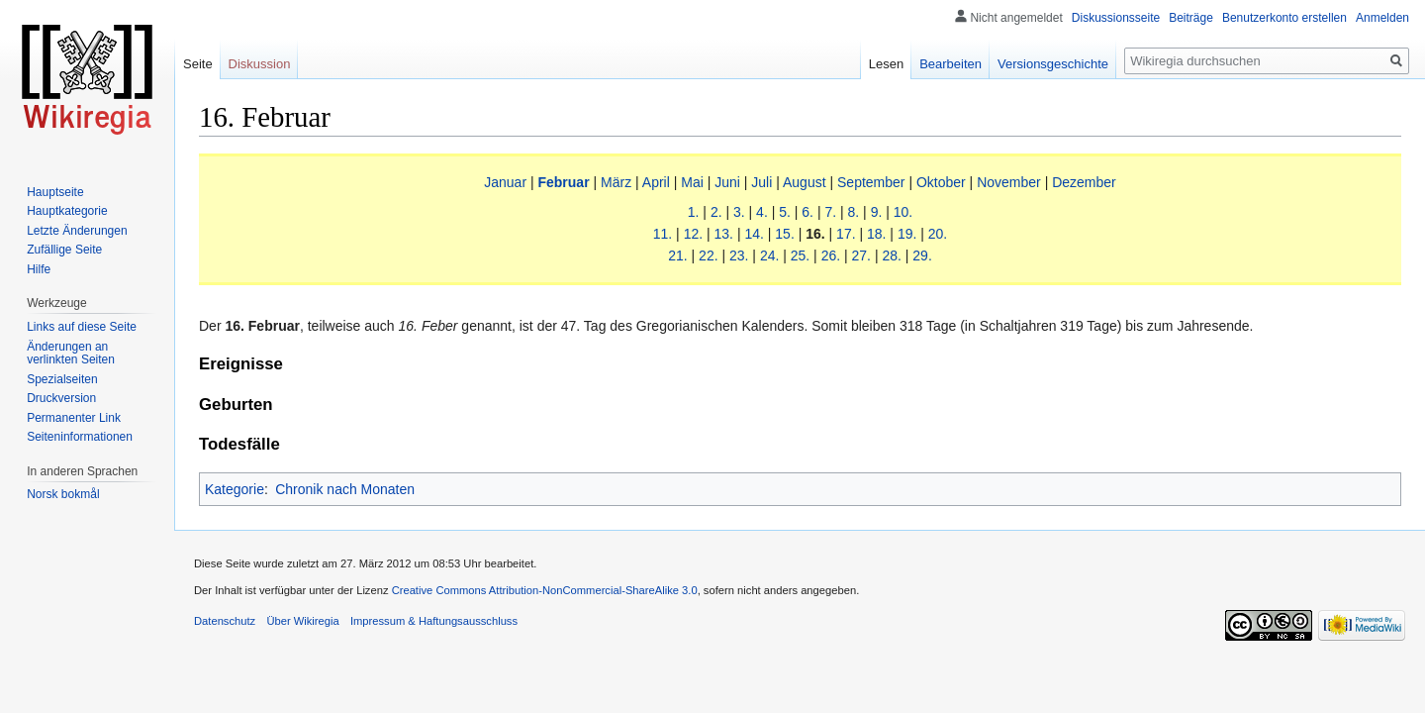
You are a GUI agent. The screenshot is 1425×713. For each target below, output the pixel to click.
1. (694, 212)
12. (693, 234)
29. (921, 255)
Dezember (1084, 182)
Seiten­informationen (80, 437)
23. (738, 255)
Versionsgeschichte (1053, 63)
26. (830, 255)
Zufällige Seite (64, 249)
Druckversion (61, 398)
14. (753, 234)
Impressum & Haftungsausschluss (434, 621)
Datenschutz (224, 621)
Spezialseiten (62, 379)
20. (937, 234)
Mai (692, 182)
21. (677, 255)
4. (762, 212)
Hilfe (38, 269)
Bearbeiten (950, 63)
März (616, 182)
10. (903, 212)
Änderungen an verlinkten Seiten (71, 353)
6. (807, 212)
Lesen (886, 63)
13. (723, 234)
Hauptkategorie (67, 211)
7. (830, 212)
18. (876, 234)
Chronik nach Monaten (345, 489)
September (870, 182)
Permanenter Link (74, 418)
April (656, 182)
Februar (563, 182)
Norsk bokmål (63, 494)
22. (708, 255)
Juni (727, 182)
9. (877, 212)
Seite (198, 63)
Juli (761, 182)
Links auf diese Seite (82, 327)
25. (800, 255)
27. (861, 255)
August (804, 182)
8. (854, 212)
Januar (505, 182)
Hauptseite (55, 192)
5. (785, 212)
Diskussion (260, 63)
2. (716, 212)
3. (739, 212)
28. (891, 255)
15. (784, 234)
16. (815, 234)
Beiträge (1191, 18)
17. (845, 234)
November (1009, 182)
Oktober (941, 182)
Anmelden (1382, 18)
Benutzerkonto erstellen (1284, 18)
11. (662, 234)
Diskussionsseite (1116, 18)
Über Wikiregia (302, 621)
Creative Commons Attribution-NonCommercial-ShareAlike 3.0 (545, 590)
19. (907, 234)
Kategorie (234, 489)
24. (769, 255)
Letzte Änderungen (77, 231)
